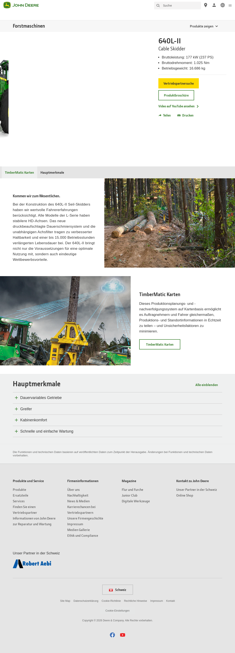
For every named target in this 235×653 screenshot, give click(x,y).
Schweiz (117, 590)
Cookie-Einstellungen (117, 610)
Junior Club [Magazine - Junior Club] (130, 495)
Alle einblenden (206, 384)
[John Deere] (23, 5)
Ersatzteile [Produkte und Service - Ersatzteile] (20, 495)
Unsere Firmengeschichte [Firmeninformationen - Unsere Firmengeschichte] (85, 518)
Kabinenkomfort (33, 420)
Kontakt (170, 600)
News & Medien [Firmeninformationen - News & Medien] (78, 501)
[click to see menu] (230, 5)
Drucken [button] (185, 115)
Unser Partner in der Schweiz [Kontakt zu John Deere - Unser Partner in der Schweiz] (196, 489)
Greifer (26, 409)
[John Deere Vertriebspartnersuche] (205, 5)
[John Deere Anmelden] (214, 5)
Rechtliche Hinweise (135, 600)
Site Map (65, 600)
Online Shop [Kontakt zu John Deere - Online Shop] (184, 495)
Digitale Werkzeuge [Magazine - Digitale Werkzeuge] (136, 501)
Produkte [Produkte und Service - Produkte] (19, 489)
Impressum (156, 600)
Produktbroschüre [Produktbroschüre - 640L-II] (176, 95)
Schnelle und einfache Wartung (46, 431)
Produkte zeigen (201, 26)
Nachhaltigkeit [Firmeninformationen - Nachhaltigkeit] (77, 495)
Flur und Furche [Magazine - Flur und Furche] (132, 489)
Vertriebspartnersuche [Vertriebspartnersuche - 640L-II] (178, 83)
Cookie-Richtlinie (111, 600)
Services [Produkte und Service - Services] (19, 501)
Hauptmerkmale (52, 172)
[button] (112, 635)
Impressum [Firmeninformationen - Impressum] (75, 524)
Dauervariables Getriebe (41, 398)
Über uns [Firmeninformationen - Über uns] (73, 489)
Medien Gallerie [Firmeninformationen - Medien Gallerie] (78, 529)
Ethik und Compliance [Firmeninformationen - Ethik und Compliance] (82, 535)
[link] (222, 5)
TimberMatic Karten (159, 294)
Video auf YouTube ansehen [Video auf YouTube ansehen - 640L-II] (178, 106)
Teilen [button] (164, 115)
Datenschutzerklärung (85, 600)
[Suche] (177, 5)
